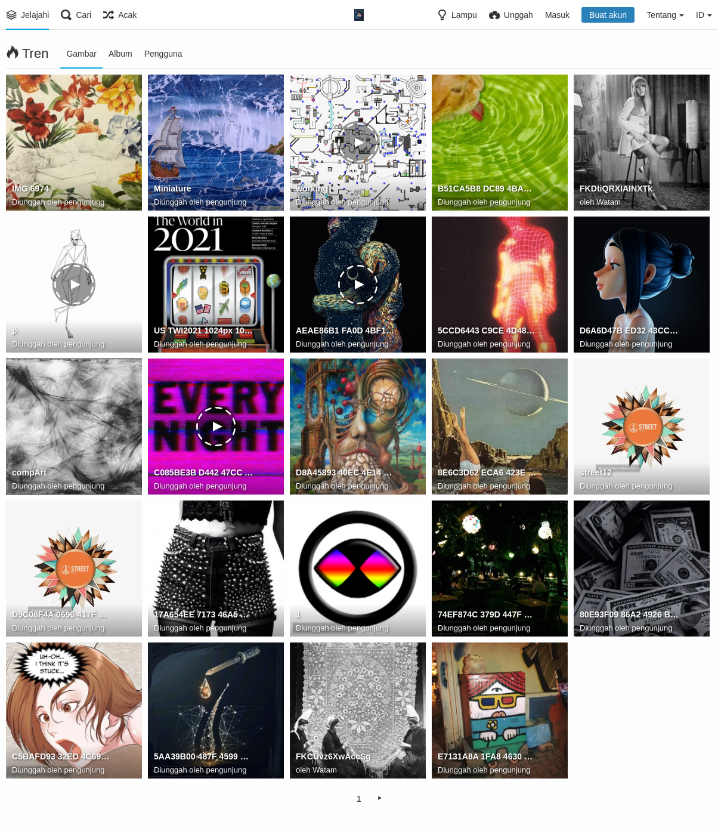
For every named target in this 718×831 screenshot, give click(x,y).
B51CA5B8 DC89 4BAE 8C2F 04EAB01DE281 (487, 189)
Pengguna (163, 53)
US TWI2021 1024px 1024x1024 (203, 331)
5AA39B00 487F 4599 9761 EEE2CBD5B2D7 (203, 757)
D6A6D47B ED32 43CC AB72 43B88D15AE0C (629, 331)
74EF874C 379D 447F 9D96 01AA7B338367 (487, 615)
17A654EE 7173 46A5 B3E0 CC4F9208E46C (203, 615)
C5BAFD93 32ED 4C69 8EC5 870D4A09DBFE (61, 757)
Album (120, 53)
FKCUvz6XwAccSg (333, 757)
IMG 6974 (30, 189)
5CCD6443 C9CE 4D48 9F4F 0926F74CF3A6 (487, 331)
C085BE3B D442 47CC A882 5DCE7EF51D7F (203, 473)
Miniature (172, 189)
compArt (29, 473)
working (312, 189)
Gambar (81, 53)
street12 (596, 473)
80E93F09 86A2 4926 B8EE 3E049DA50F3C (629, 615)
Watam (608, 201)
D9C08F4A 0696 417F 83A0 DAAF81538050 (61, 615)
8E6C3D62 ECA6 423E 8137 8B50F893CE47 (487, 473)
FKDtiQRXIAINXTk (616, 189)
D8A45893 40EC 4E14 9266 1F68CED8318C (345, 473)
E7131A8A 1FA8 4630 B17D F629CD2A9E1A (487, 757)
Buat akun (608, 15)
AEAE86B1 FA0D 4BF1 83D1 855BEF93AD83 (345, 331)
